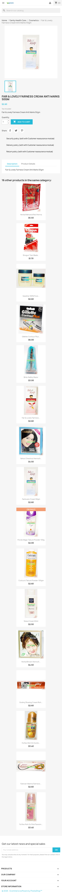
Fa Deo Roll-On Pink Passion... (31, 824)
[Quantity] (4, 121)
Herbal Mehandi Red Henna (31, 214)
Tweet (16, 130)
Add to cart (21, 121)
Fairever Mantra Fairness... (31, 784)
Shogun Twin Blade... (31, 255)
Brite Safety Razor (31, 377)
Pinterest (22, 130)
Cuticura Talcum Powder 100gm (31, 580)
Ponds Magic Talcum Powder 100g (31, 540)
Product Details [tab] (28, 164)
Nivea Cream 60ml (31, 621)
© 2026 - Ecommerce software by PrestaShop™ (22, 891)
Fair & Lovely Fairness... (31, 418)
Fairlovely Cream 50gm (31, 499)
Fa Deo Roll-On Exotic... (31, 743)
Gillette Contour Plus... (31, 336)
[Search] (31, 10)
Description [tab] (12, 164)
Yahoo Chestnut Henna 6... (31, 458)
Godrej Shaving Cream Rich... (31, 702)
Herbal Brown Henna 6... (31, 662)
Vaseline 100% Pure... (31, 296)
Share (10, 130)
